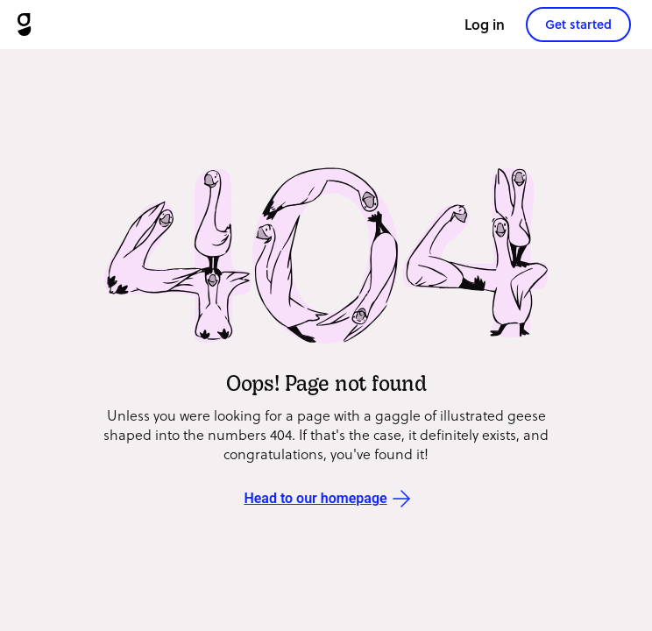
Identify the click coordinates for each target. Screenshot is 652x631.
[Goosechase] (24, 24)
